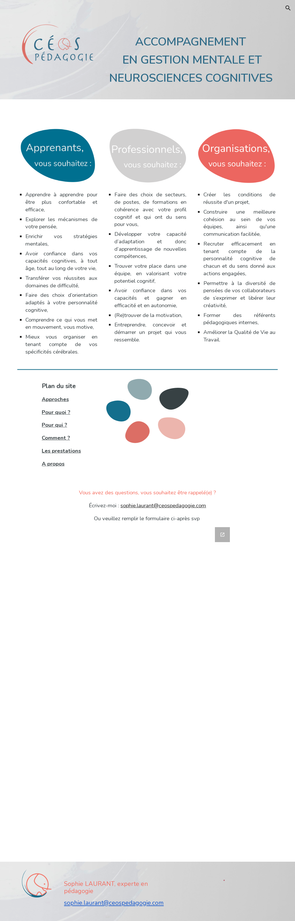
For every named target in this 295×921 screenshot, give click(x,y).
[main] (192, 57)
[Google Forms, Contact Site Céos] (147, 691)
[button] (288, 8)
